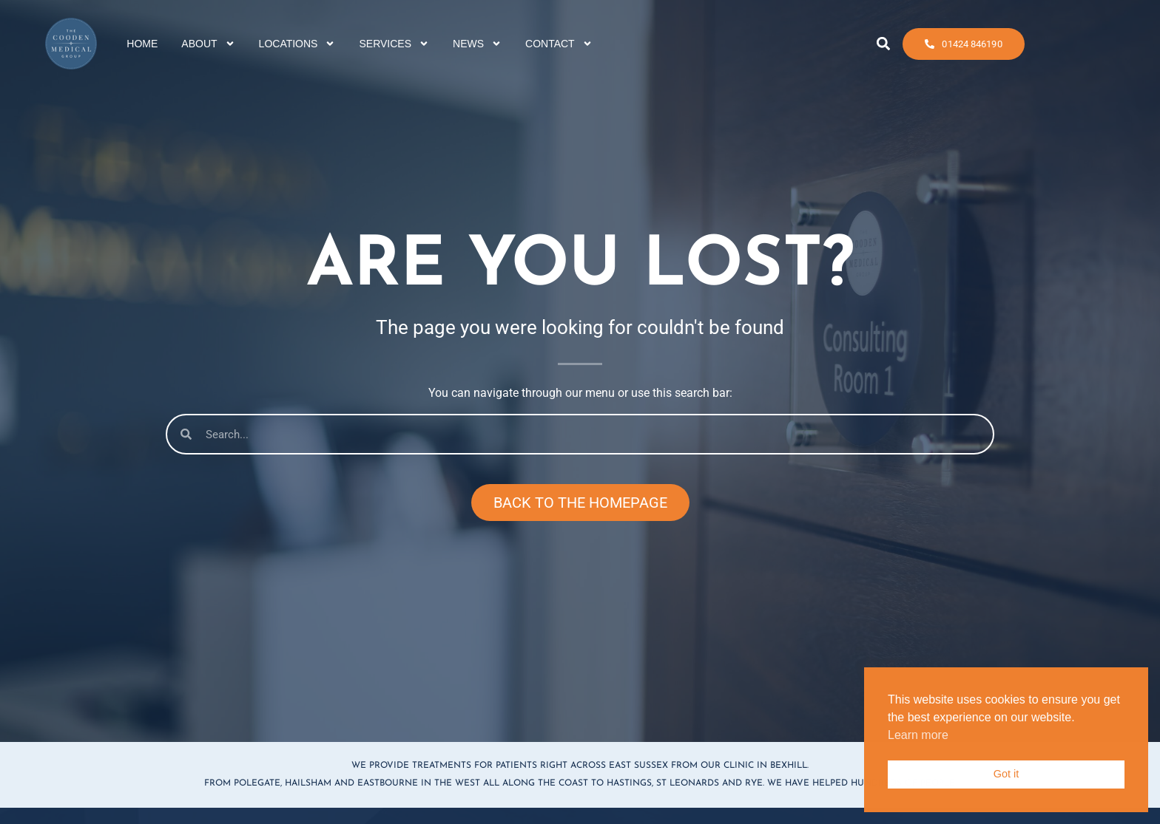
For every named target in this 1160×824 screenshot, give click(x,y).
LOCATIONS (297, 41)
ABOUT (208, 41)
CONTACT (559, 41)
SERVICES (394, 41)
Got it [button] (1006, 774)
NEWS (477, 41)
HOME (142, 41)
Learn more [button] (918, 735)
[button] (883, 42)
